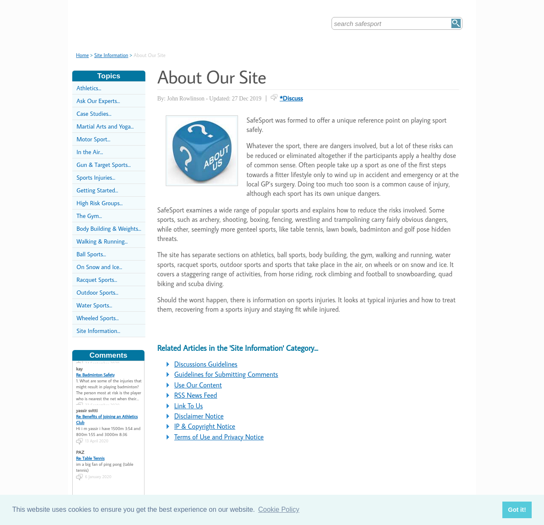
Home (82, 55)
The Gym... (89, 216)
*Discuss (291, 98)
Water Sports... (94, 305)
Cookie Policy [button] (278, 509)
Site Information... (98, 331)
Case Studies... (93, 113)
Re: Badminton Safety (95, 375)
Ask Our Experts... (98, 101)
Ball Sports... (91, 254)
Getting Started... (97, 190)
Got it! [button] (517, 509)
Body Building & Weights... (108, 228)
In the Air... (89, 152)
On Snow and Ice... (99, 267)
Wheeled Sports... (97, 318)
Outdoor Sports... (97, 292)
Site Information (111, 55)
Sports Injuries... (95, 177)
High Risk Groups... (99, 203)
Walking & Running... (102, 241)
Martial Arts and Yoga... (105, 126)
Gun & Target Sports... (103, 165)
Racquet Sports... (96, 279)
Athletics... (88, 88)
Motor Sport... (93, 139)
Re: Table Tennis (90, 458)
